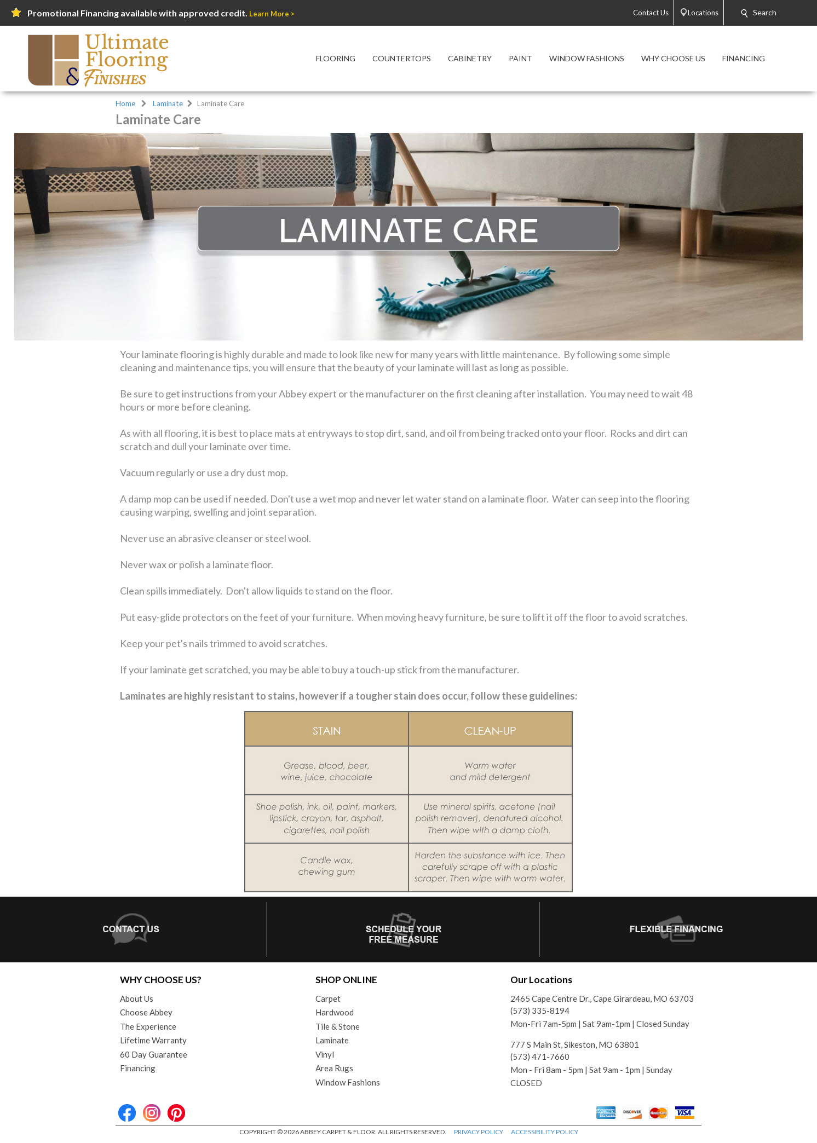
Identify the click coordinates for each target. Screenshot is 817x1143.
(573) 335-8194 (539, 1010)
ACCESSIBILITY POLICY (544, 1132)
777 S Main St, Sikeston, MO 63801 (574, 1044)
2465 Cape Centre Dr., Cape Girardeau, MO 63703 (602, 998)
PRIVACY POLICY (478, 1132)
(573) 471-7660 (539, 1056)
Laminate (168, 103)
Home (125, 103)
